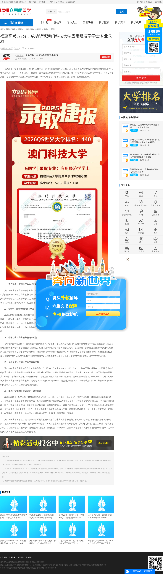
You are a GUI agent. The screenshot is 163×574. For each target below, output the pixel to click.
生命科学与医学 (141, 203)
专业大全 (72, 22)
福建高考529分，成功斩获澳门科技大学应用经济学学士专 (42, 507)
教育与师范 (127, 212)
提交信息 (141, 78)
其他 (127, 221)
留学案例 (104, 22)
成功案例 (38, 29)
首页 (2, 29)
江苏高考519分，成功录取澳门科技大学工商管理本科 (72, 532)
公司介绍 (139, 2)
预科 (127, 231)
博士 (156, 240)
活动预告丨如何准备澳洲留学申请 (41, 55)
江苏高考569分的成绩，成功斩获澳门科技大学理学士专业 (13, 532)
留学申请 (32, 2)
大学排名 (44, 21)
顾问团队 (158, 2)
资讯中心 (21, 29)
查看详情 (106, 57)
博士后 (127, 249)
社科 (127, 203)
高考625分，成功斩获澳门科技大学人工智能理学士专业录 (72, 507)
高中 (156, 221)
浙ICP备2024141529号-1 (47, 568)
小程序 (50, 2)
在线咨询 (155, 39)
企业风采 (149, 2)
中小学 (141, 221)
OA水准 (141, 249)
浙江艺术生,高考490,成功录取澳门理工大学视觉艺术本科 (13, 507)
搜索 (121, 11)
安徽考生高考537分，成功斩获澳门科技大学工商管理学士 (101, 532)
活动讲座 (88, 22)
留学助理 (42, 2)
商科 (141, 194)
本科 (45, 29)
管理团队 (20, 557)
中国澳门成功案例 (129, 117)
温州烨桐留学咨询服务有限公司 (13, 2)
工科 (127, 194)
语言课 (141, 231)
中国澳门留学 (10, 29)
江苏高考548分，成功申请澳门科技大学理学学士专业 (101, 507)
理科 (156, 194)
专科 (156, 231)
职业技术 (155, 212)
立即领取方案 (102, 313)
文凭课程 (155, 249)
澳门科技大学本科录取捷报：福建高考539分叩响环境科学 (42, 532)
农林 (141, 212)
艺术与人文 (155, 203)
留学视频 (136, 22)
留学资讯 (120, 22)
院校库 (57, 22)
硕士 (141, 240)
